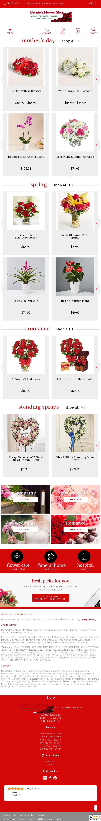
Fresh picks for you (50, 584)
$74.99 (75, 168)
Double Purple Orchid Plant (26, 156)
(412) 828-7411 (13, 3)
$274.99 (26, 469)
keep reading (89, 619)
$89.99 (25, 391)
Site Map (60, 819)
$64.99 (26, 247)
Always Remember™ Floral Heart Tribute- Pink (26, 458)
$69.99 (75, 313)
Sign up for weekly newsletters (51, 597)
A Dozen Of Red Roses (26, 379)
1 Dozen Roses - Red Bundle (75, 379)
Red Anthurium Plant (75, 300)
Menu (10, 32)
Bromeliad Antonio (26, 300)
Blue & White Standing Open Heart (75, 458)
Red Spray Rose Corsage (26, 90)
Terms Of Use (10, 819)
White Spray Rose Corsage (75, 90)
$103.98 (26, 168)
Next (97, 79)
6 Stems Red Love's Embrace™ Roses (26, 236)
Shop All (69, 41)
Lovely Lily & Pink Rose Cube (75, 156)
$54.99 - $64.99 (26, 103)
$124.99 (75, 391)
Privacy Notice (25, 819)
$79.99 (75, 247)
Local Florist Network (44, 819)
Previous (4, 79)
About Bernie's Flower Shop (16, 614)
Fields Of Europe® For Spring (75, 236)
